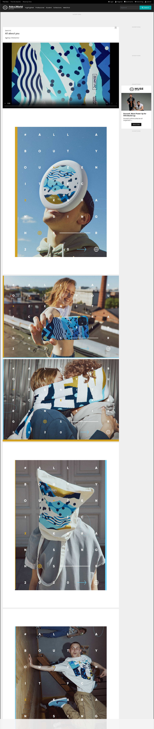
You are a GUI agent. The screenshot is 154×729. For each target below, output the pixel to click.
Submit (148, 2)
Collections (57, 8)
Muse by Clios (27, 2)
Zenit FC (8, 31)
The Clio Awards (16, 2)
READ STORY (136, 124)
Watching (139, 2)
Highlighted (29, 8)
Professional (39, 8)
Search (145, 8)
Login (110, 2)
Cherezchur (15, 38)
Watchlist (66, 8)
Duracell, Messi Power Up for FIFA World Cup (134, 115)
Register (119, 2)
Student (49, 8)
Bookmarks (128, 2)
